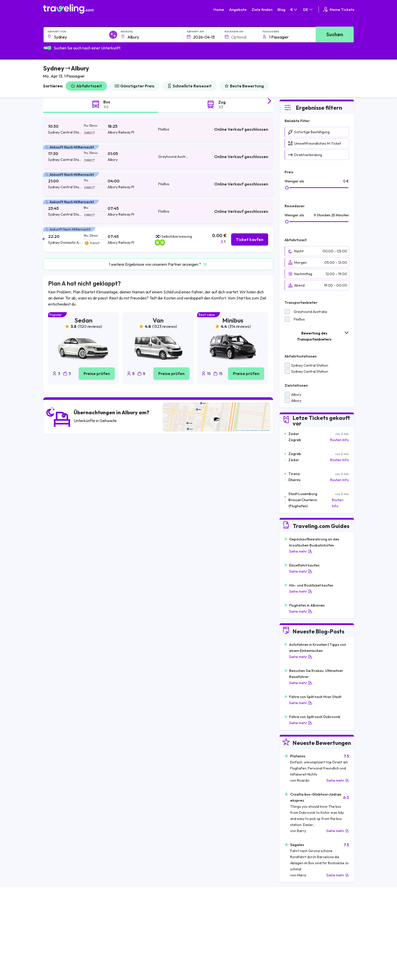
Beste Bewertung (244, 85)
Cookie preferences (228, 920)
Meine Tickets (338, 9)
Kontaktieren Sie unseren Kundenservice (90, 930)
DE (308, 9)
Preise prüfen (97, 373)
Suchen (334, 34)
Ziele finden (262, 9)
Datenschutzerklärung (229, 914)
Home (218, 9)
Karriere (291, 909)
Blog (281, 9)
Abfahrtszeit (86, 85)
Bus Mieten (293, 925)
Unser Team (149, 920)
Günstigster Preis (134, 85)
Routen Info (339, 440)
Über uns (147, 914)
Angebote (238, 9)
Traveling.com (89, 949)
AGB (215, 909)
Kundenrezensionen (300, 914)
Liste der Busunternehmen (305, 920)
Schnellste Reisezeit (189, 85)
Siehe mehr (300, 551)
